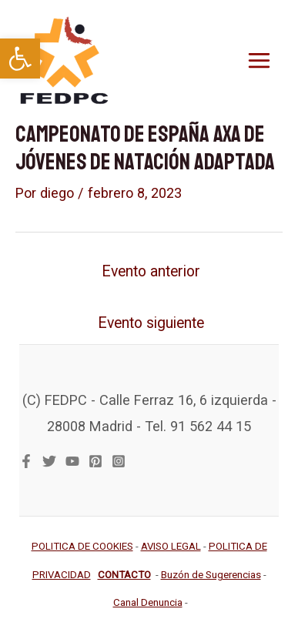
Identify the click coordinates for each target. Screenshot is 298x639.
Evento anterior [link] (151, 271)
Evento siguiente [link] (151, 323)
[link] (20, 58)
